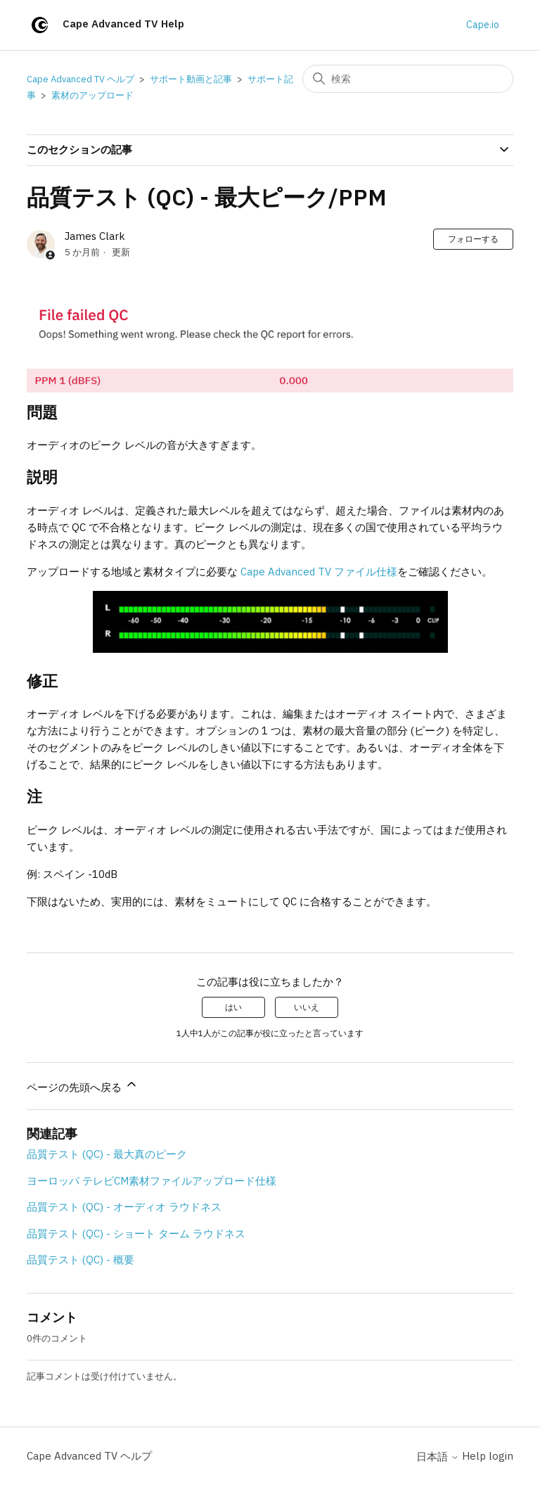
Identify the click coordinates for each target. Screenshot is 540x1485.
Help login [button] (487, 1455)
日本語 (437, 1456)
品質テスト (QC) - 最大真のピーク (107, 1154)
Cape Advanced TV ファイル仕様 (318, 571)
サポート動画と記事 (191, 79)
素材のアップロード (92, 95)
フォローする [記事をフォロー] (473, 239)
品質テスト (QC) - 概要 (80, 1259)
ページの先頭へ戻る (83, 1085)
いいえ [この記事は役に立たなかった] (306, 1007)
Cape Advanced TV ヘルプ (80, 79)
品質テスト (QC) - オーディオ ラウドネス (124, 1206)
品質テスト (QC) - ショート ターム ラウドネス (136, 1233)
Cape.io (482, 24)
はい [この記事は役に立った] (233, 1007)
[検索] (407, 79)
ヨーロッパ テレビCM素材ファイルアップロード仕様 (151, 1180)
